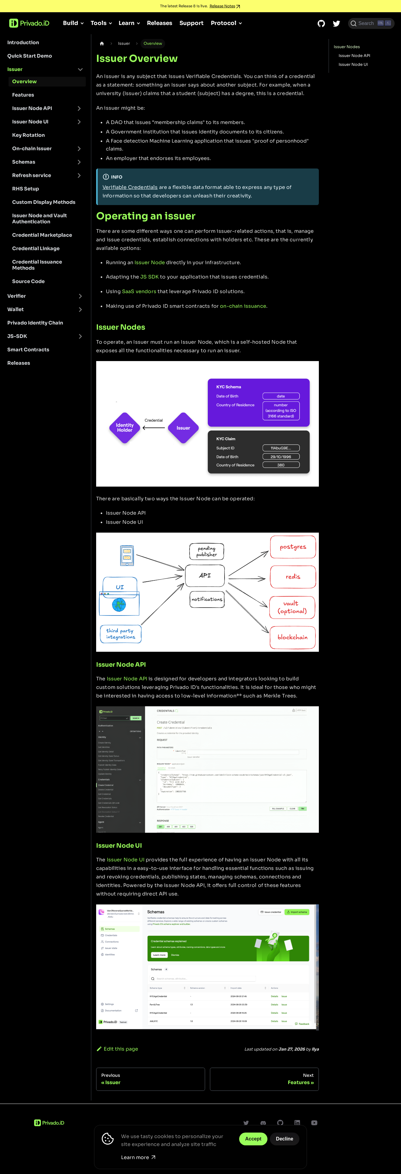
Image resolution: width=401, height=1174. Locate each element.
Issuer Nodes (347, 46)
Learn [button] (126, 23)
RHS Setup (25, 189)
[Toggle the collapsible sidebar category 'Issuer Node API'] (79, 108)
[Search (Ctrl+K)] (371, 23)
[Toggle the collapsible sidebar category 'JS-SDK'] (80, 336)
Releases (159, 23)
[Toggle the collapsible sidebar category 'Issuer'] (80, 69)
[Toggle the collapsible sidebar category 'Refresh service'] (79, 175)
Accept (253, 1138)
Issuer (15, 69)
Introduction (23, 42)
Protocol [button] (223, 23)
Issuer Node (149, 262)
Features (23, 95)
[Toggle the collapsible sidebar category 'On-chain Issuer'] (79, 149)
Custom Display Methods (43, 202)
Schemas (23, 162)
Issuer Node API (32, 108)
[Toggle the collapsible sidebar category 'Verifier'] (80, 296)
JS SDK (149, 277)
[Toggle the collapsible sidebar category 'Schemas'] (79, 162)
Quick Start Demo (29, 56)
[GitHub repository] (321, 23)
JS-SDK (17, 336)
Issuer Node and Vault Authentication (39, 218)
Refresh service (31, 175)
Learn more (138, 1157)
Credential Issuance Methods (37, 265)
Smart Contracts (28, 349)
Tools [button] (98, 23)
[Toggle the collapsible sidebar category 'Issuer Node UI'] (79, 122)
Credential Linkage (36, 248)
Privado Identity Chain (35, 323)
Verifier (16, 296)
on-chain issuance (243, 306)
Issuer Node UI (30, 122)
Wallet (15, 309)
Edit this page (117, 1049)
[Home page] (102, 43)
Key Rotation (28, 135)
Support (192, 23)
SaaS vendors (139, 291)
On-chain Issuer (32, 148)
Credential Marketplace (42, 235)
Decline (284, 1138)
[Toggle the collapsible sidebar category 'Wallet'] (80, 309)
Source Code (28, 281)
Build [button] (70, 23)
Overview (24, 81)
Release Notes (222, 6)
